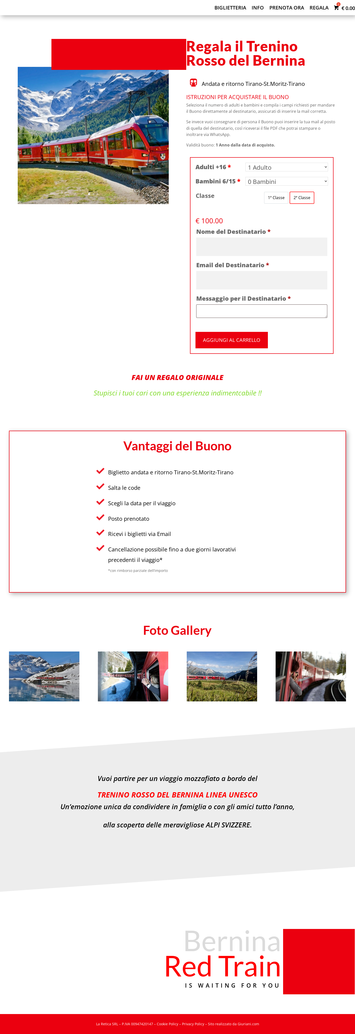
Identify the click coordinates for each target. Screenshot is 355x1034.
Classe (205, 195)
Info (258, 8)
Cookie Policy (167, 1024)
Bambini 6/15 (217, 181)
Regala (319, 8)
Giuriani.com (248, 1024)
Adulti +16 (213, 167)
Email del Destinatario (232, 265)
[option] (276, 197)
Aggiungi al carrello (231, 340)
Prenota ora (286, 8)
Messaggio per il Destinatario (243, 298)
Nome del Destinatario (233, 231)
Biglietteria (230, 8)
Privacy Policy (193, 1024)
